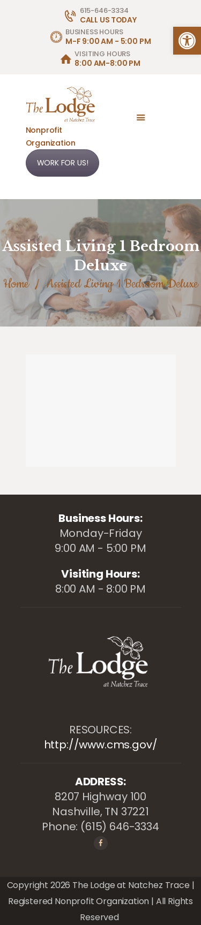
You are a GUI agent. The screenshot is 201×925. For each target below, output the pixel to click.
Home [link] (16, 284)
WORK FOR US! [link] (62, 162)
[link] (187, 41)
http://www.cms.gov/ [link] (101, 744)
